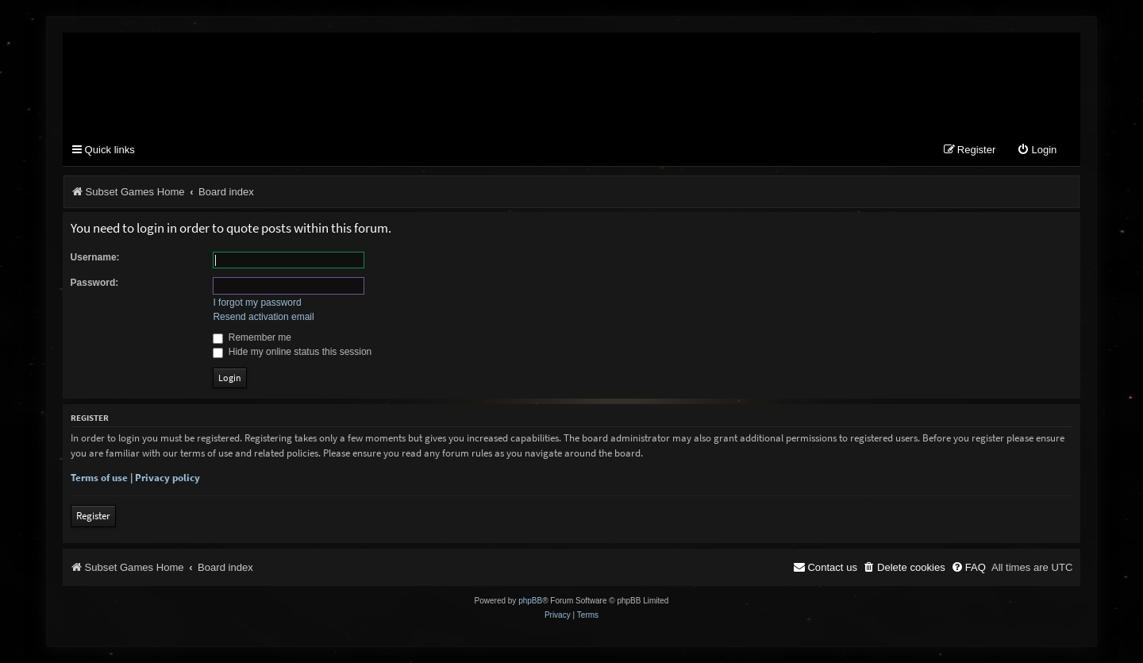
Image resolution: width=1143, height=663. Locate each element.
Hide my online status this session (292, 351)
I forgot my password (257, 302)
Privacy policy (167, 477)
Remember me (252, 337)
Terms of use (99, 477)
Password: (95, 282)
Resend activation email (263, 316)
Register (93, 515)
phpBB (530, 600)
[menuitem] (1036, 150)
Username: (95, 257)
